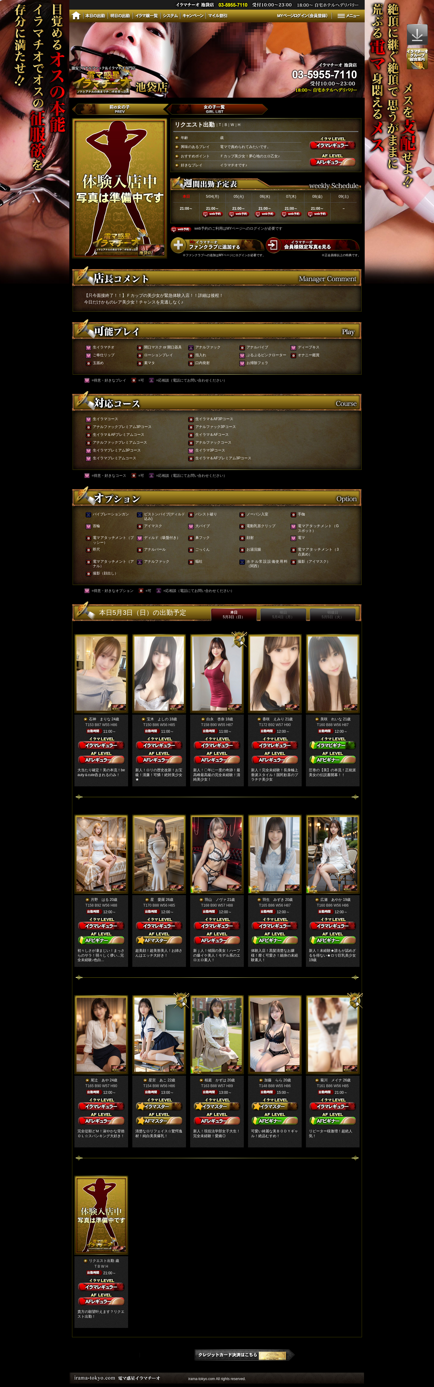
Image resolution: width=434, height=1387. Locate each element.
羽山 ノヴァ (215, 900)
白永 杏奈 (215, 719)
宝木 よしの (157, 719)
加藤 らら (273, 1080)
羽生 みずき (273, 900)
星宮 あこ (158, 1080)
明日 (283, 614)
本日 (234, 614)
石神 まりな (100, 719)
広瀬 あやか (331, 900)
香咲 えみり (273, 719)
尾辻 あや (100, 1080)
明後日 (333, 614)
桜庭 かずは (215, 1080)
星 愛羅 (157, 900)
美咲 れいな (331, 719)
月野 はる (100, 900)
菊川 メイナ (331, 1080)
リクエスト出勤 (101, 1261)
